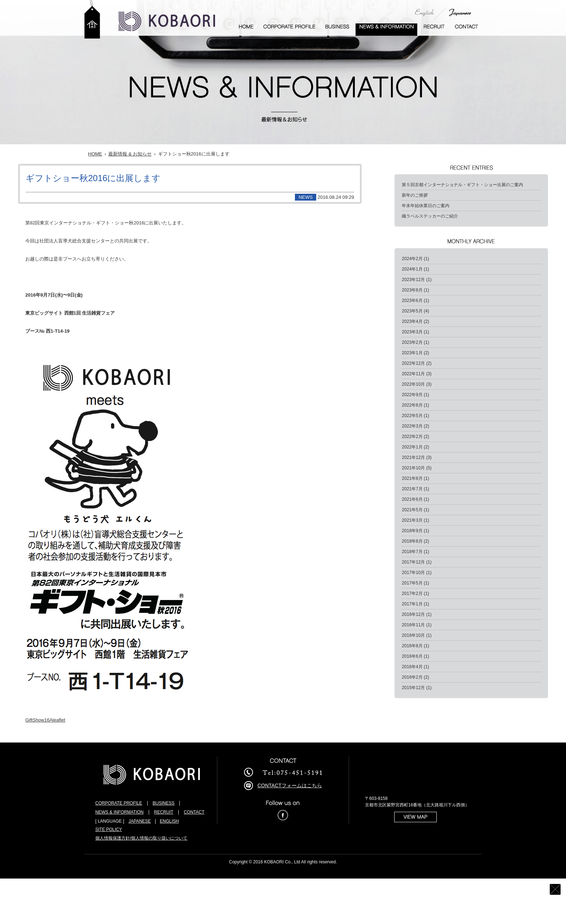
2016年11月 (413, 624)
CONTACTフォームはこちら (289, 785)
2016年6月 (412, 656)
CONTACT (194, 812)
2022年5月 (412, 415)
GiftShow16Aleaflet (45, 720)
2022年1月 (412, 447)
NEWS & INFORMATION (119, 812)
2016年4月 (412, 666)
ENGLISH (169, 821)
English (424, 12)
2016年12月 (413, 614)
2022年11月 (413, 373)
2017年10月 (413, 572)
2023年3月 (412, 331)
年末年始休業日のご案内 (425, 205)
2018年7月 (412, 551)
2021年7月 (412, 488)
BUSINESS (164, 803)
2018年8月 (412, 541)
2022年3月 (412, 426)
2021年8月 (412, 478)
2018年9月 (412, 530)
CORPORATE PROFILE (118, 803)
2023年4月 (412, 321)
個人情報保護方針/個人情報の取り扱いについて (141, 838)
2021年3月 (412, 520)
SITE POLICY (108, 829)
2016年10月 (413, 635)
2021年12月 (413, 457)
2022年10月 (413, 384)
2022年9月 (412, 394)
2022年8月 (412, 405)
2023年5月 (412, 311)
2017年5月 (412, 583)
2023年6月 (412, 300)
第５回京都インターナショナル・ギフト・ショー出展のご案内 (462, 184)
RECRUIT (163, 812)
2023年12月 (413, 279)
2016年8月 (412, 645)
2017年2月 (412, 593)
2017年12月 (413, 562)
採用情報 (434, 29)
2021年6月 (412, 499)
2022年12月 (413, 363)
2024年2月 (412, 258)
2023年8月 (412, 290)
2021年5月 (412, 509)
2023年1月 (412, 352)
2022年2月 (412, 436)
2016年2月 (412, 677)
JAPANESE (140, 821)
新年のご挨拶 (415, 195)
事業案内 (337, 29)
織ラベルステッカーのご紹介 (430, 216)
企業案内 (289, 29)
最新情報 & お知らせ (386, 29)
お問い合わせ (466, 29)
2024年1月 (412, 269)
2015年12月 (413, 687)
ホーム (246, 29)
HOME (95, 154)
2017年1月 (412, 603)
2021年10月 (413, 467)
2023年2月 (412, 342)
